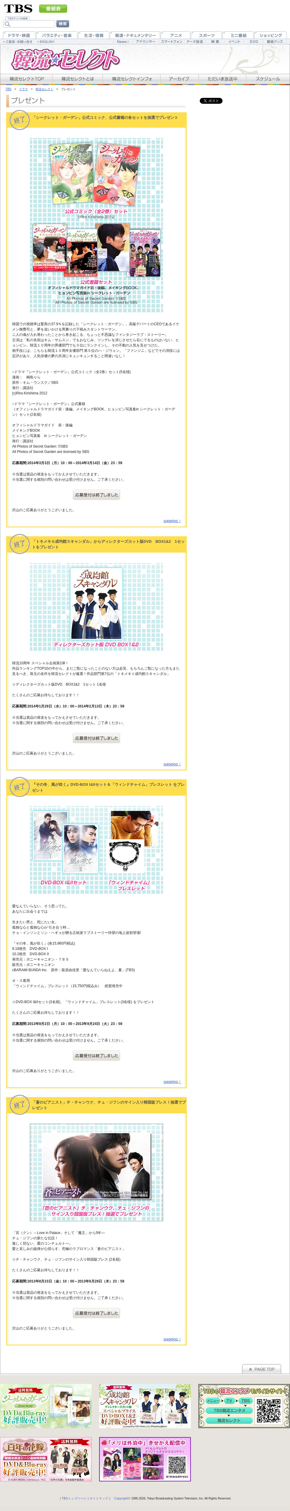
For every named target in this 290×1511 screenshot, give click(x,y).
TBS (8, 89)
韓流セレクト (44, 89)
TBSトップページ (74, 1498)
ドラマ (23, 89)
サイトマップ (99, 1498)
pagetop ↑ (172, 521)
